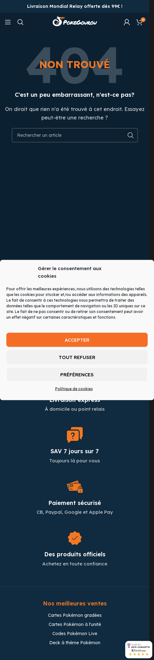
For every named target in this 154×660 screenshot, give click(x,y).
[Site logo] (75, 22)
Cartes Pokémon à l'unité (75, 624)
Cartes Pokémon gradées (75, 615)
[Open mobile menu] (8, 22)
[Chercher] (20, 22)
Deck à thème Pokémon (74, 643)
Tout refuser (77, 357)
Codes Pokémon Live (74, 633)
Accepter (77, 340)
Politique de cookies (74, 388)
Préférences (77, 374)
